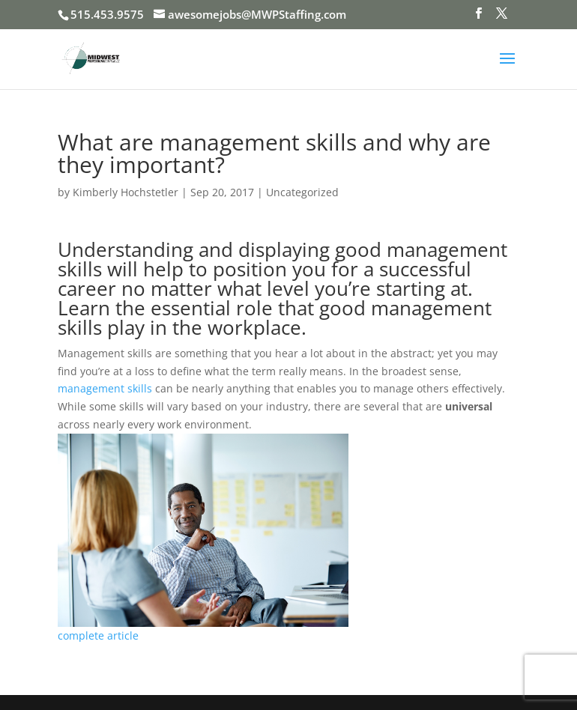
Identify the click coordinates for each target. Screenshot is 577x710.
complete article (98, 635)
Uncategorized (302, 192)
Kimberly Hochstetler (125, 192)
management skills (105, 388)
